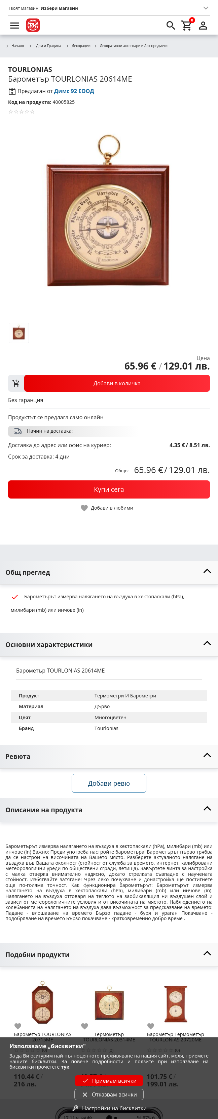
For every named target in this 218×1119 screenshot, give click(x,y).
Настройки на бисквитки (109, 1108)
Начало (14, 46)
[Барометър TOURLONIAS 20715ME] (42, 1001)
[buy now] (109, 489)
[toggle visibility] (109, 573)
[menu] (15, 25)
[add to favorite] (22, 1026)
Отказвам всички (109, 1094)
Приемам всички (109, 1081)
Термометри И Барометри (125, 695)
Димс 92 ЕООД (74, 91)
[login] (203, 25)
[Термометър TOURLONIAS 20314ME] (109, 1001)
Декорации (78, 46)
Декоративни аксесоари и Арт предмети (131, 46)
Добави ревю (109, 783)
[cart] (187, 25)
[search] (171, 25)
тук (65, 1067)
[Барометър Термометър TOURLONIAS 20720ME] (175, 1001)
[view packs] (109, 383)
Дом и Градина (45, 45)
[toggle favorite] (107, 508)
